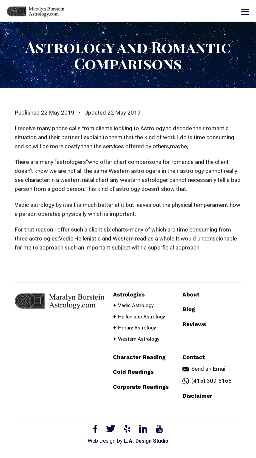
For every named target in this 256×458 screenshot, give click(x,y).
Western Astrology (138, 339)
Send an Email (209, 368)
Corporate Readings (141, 386)
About (190, 294)
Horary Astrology (137, 328)
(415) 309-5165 (211, 380)
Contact (193, 357)
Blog (188, 309)
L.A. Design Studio (146, 441)
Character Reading (139, 357)
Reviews (194, 324)
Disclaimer (197, 395)
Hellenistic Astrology (141, 317)
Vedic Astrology (136, 305)
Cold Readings (133, 371)
